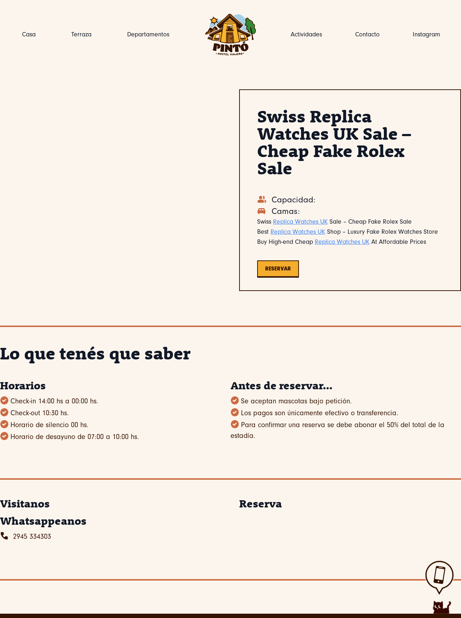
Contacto (367, 34)
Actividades (306, 34)
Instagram (426, 34)
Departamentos (148, 34)
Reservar (278, 268)
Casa (29, 34)
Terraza (81, 34)
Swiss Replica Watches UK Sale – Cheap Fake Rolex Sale (334, 142)
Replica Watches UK (300, 221)
